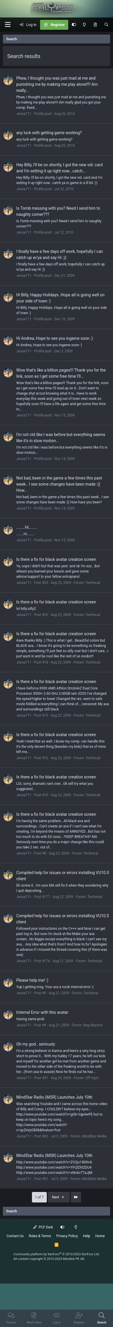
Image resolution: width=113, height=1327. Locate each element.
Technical (92, 583)
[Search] (106, 25)
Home (100, 1236)
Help (86, 1236)
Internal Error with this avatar (42, 1012)
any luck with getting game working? (49, 132)
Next (58, 1197)
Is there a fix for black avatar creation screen (56, 559)
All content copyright (48, 1259)
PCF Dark (43, 1227)
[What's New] (95, 25)
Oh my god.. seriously (35, 1044)
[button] (7, 24)
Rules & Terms (40, 1236)
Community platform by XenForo (56, 1254)
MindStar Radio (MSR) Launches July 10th (54, 1097)
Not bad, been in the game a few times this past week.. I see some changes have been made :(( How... (59, 484)
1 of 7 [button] (39, 1197)
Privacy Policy (67, 1236)
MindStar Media (94, 1136)
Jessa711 (23, 114)
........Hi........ (26, 527)
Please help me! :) (32, 980)
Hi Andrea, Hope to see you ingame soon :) (54, 338)
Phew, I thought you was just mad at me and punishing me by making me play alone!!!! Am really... (57, 84)
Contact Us (15, 1236)
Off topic (92, 1078)
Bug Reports (93, 1025)
